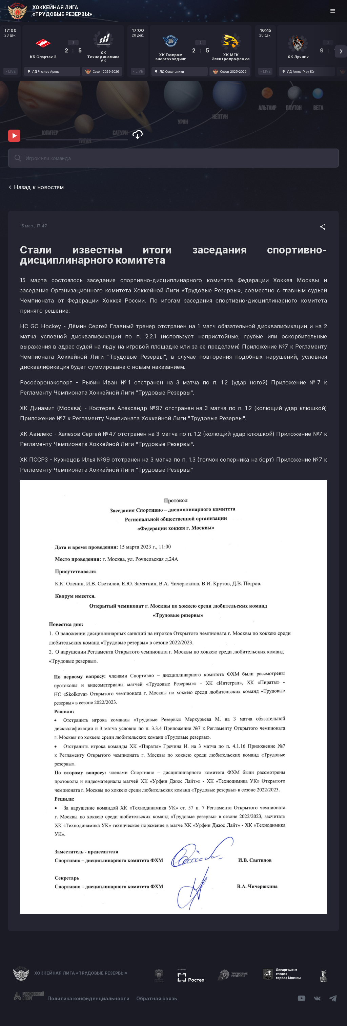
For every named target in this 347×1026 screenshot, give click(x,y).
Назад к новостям (36, 187)
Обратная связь (156, 998)
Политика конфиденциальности (88, 998)
